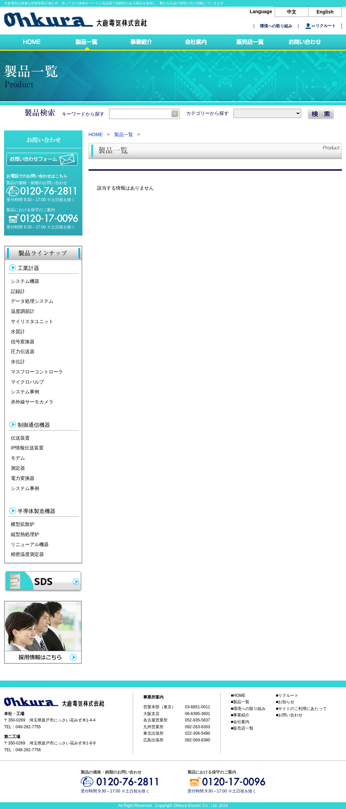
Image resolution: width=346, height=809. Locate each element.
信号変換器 (22, 341)
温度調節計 (22, 311)
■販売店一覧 (242, 728)
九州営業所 (153, 727)
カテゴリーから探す (243, 113)
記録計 (18, 291)
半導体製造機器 (36, 511)
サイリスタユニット (32, 321)
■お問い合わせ (289, 715)
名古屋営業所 (155, 720)
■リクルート (287, 695)
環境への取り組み (276, 26)
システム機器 (25, 281)
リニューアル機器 (30, 544)
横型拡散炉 (22, 524)
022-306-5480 (197, 733)
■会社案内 (240, 721)
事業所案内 (153, 697)
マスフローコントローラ (37, 371)
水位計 (18, 361)
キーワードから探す (120, 114)
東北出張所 (153, 733)
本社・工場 (14, 713)
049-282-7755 (28, 727)
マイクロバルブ (27, 381)
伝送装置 (20, 437)
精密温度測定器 (27, 554)
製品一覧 (123, 134)
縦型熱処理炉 (25, 534)
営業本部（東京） (159, 707)
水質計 (18, 331)
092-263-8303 (197, 727)
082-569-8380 (197, 740)
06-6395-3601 (197, 713)
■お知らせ (285, 702)
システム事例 (25, 391)
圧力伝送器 (22, 351)
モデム (18, 458)
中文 (291, 12)
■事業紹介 (240, 715)
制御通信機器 (34, 425)
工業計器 (28, 268)
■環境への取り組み (248, 708)
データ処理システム (32, 301)
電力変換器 (22, 478)
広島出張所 (153, 740)
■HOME (238, 695)
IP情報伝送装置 (27, 447)
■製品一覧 (240, 702)
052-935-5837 (197, 720)
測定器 (18, 468)
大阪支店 (151, 713)
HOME (96, 134)
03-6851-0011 (197, 707)
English (325, 12)
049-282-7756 (28, 749)
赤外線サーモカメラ (32, 401)
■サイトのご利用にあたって (301, 708)
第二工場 (12, 736)
